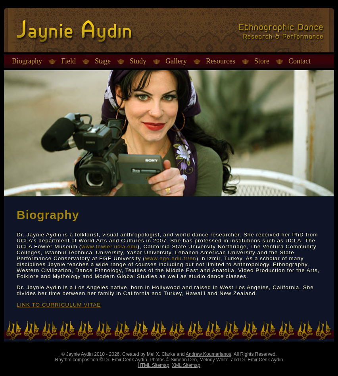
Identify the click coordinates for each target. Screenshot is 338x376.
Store (261, 61)
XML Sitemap (186, 365)
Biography (27, 61)
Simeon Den (184, 360)
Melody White (214, 360)
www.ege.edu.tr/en (170, 258)
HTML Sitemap (153, 365)
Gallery (176, 61)
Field (68, 61)
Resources (220, 61)
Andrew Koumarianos (208, 354)
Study (138, 61)
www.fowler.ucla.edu (109, 246)
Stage (103, 61)
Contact (299, 61)
